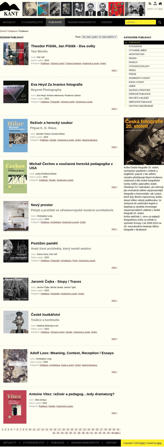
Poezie (132, 74)
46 (112, 432)
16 (55, 429)
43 (100, 432)
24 (89, 429)
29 (109, 429)
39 (83, 432)
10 (30, 429)
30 (114, 429)
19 (68, 429)
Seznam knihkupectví (82, 22)
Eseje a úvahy (67, 365)
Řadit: (78, 37)
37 (75, 432)
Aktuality (9, 22)
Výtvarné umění (58, 63)
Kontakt (107, 22)
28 (105, 429)
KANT (142, 443)
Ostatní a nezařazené (141, 106)
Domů (3, 31)
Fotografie (55, 102)
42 (96, 432)
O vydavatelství (32, 22)
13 (42, 429)
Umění (103, 63)
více (114, 70)
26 (97, 429)
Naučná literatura (89, 140)
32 (54, 432)
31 (118, 429)
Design (133, 58)
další (117, 432)
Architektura (55, 222)
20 (72, 429)
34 (62, 432)
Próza (75, 260)
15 (51, 429)
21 (76, 429)
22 (80, 429)
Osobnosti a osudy (90, 63)
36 (70, 432)
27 (101, 429)
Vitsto (158, 443)
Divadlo (53, 140)
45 (108, 432)
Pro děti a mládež (139, 98)
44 (104, 432)
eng (160, 8)
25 (93, 429)
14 (47, 429)
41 (91, 432)
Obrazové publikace (140, 102)
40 (87, 432)
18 (63, 429)
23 (84, 429)
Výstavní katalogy (73, 63)
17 (59, 429)
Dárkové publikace (139, 94)
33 (58, 432)
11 (34, 429)
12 (38, 429)
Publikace (55, 22)
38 (79, 432)
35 (66, 432)
